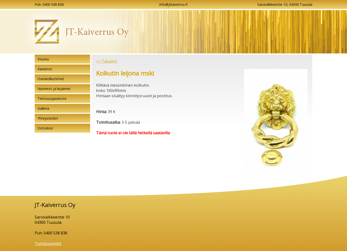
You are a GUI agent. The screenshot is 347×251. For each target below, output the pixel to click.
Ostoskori (45, 128)
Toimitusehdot (48, 243)
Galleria (43, 108)
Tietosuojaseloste (52, 98)
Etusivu (43, 59)
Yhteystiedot (48, 118)
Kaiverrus (45, 69)
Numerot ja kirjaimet (54, 88)
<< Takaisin (106, 61)
